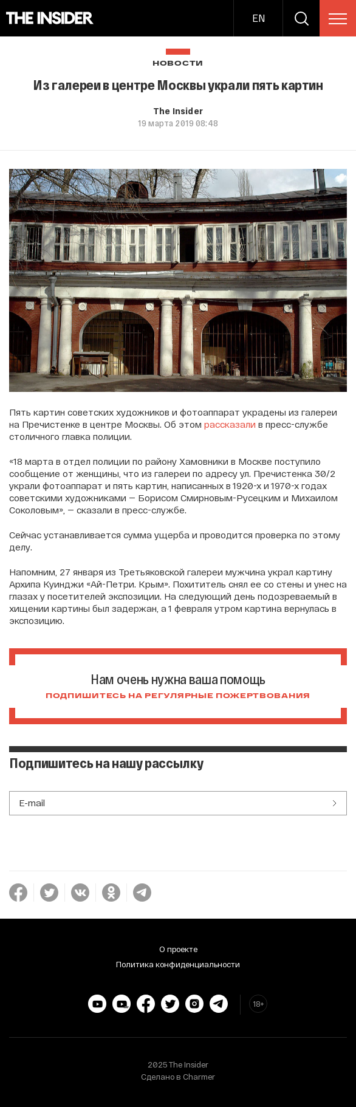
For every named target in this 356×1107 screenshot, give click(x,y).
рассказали (230, 424)
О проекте (178, 949)
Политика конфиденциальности (178, 964)
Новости (178, 63)
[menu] (338, 18)
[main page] (50, 18)
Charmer (199, 1076)
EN (258, 18)
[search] (301, 18)
